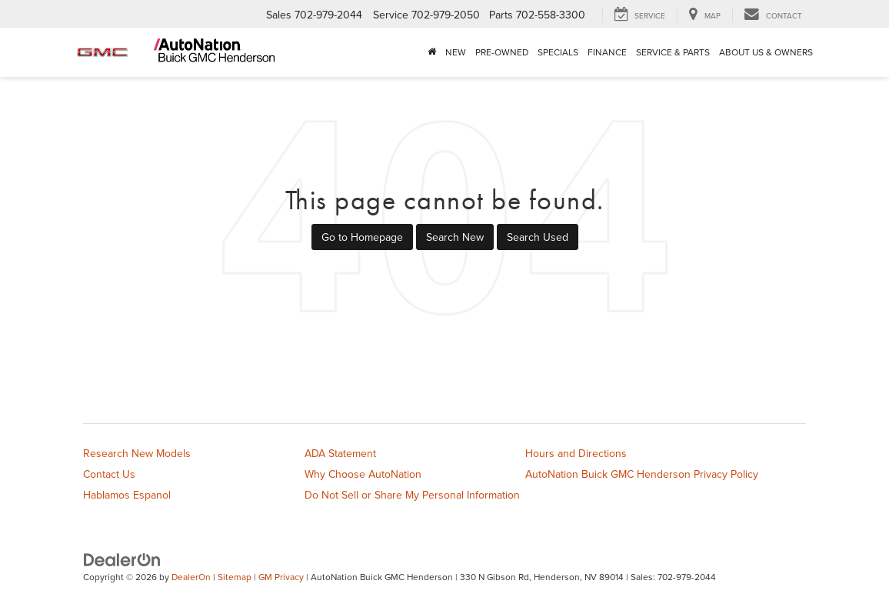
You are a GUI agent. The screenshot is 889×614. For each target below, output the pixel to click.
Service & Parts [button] (673, 51)
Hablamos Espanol (127, 494)
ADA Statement (340, 453)
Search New (455, 237)
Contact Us (109, 474)
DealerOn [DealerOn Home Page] (191, 576)
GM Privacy (281, 576)
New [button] (455, 51)
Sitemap (234, 576)
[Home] (432, 52)
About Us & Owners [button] (766, 51)
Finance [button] (607, 51)
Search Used (537, 237)
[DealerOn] (122, 559)
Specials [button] (558, 51)
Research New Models (137, 453)
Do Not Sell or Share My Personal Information (412, 494)
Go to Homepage (362, 237)
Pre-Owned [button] (501, 51)
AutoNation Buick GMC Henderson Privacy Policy (641, 474)
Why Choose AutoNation (363, 474)
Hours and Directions (576, 453)
